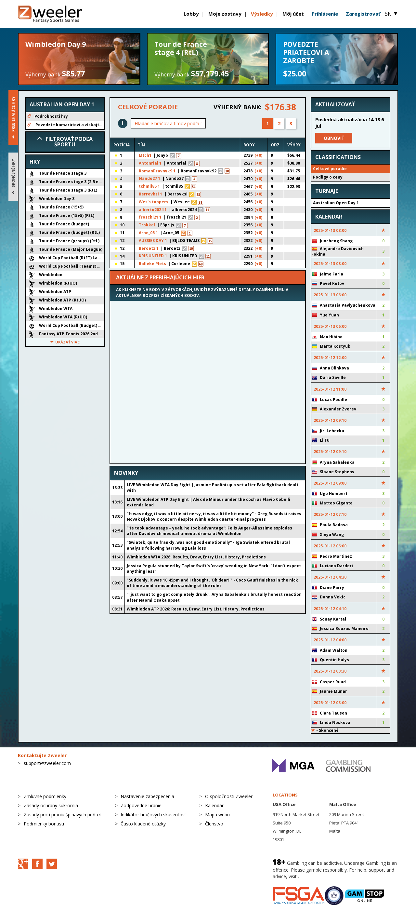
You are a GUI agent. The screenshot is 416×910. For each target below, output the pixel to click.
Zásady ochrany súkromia (51, 805)
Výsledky (262, 13)
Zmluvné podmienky (45, 796)
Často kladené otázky (143, 824)
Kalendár (214, 805)
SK (391, 13)
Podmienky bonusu (44, 824)
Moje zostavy (224, 13)
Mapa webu (217, 814)
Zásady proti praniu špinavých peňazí (62, 814)
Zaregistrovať (363, 13)
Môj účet (293, 13)
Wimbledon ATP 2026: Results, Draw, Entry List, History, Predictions (196, 609)
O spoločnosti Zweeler (229, 796)
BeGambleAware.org (322, 876)
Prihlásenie (325, 13)
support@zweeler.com (47, 763)
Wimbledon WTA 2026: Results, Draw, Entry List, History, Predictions (196, 557)
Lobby (191, 13)
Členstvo (214, 824)
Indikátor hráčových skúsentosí (153, 814)
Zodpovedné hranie (141, 805)
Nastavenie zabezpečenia (147, 796)
